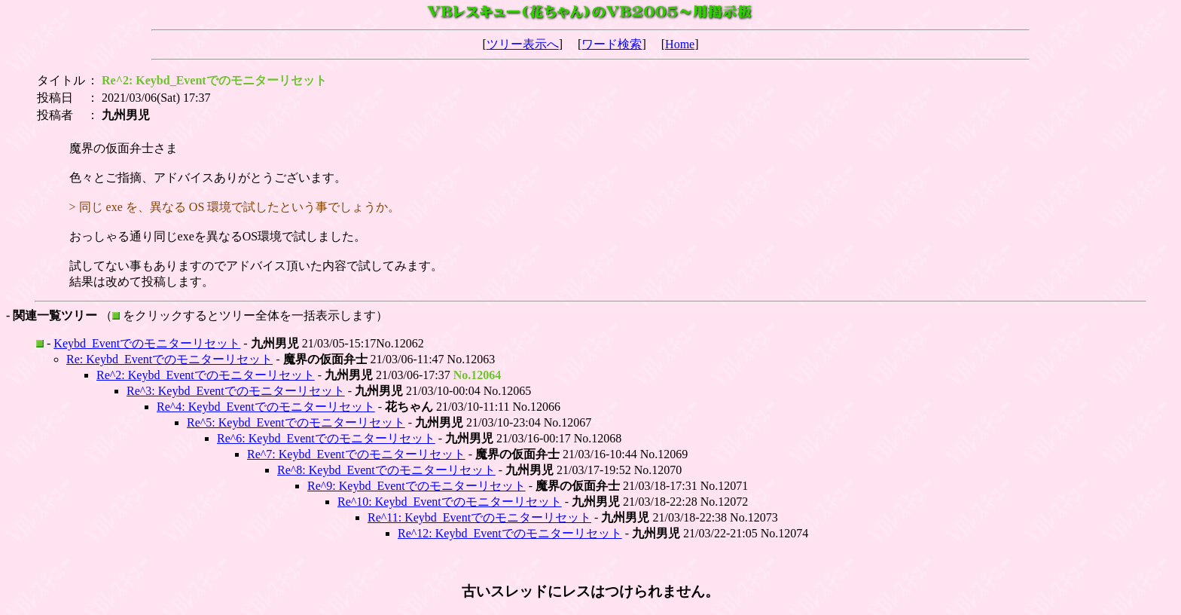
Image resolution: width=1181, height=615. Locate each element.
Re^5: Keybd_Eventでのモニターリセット (296, 422)
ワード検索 (611, 44)
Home (679, 44)
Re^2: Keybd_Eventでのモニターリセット (205, 375)
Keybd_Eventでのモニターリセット (146, 343)
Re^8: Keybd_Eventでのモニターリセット (386, 470)
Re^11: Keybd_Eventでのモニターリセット (479, 517)
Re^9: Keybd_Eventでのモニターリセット (416, 485)
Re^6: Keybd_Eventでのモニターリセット (326, 438)
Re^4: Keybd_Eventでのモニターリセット (266, 406)
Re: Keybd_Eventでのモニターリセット (169, 359)
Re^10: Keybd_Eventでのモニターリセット (449, 501)
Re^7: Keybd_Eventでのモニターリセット (356, 454)
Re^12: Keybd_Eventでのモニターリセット (510, 533)
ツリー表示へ (523, 44)
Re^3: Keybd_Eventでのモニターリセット (236, 390)
